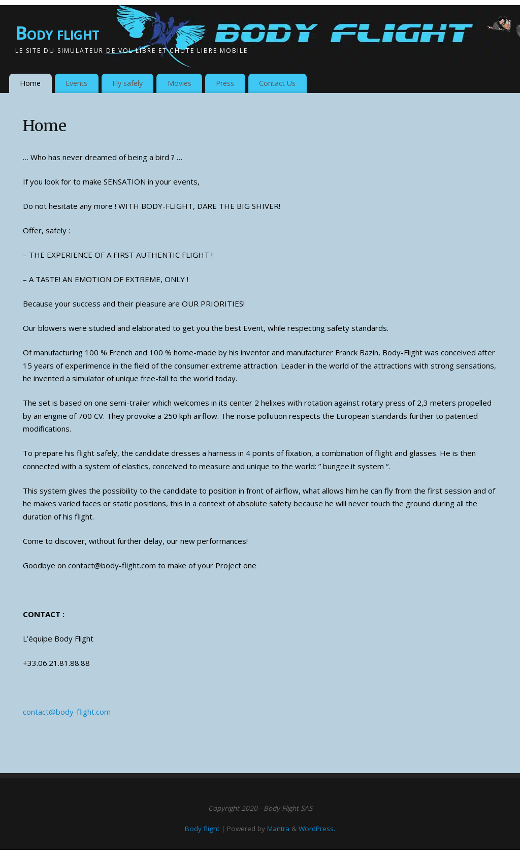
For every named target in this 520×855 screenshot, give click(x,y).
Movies (179, 83)
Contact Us (277, 83)
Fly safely (127, 83)
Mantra (278, 828)
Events (76, 83)
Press (225, 83)
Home (30, 83)
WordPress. (317, 828)
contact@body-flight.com (67, 712)
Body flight (57, 32)
